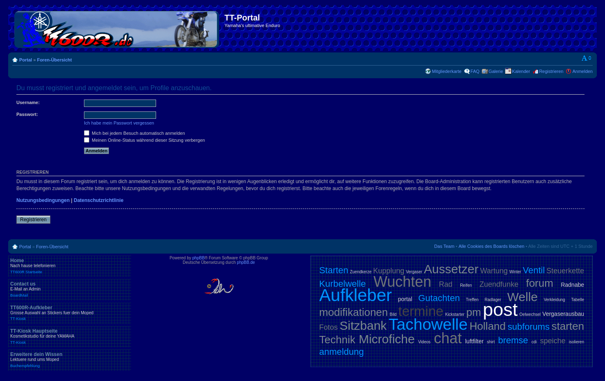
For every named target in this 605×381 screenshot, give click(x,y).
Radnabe (572, 284)
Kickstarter (455, 314)
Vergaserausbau (563, 314)
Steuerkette (565, 271)
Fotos (328, 327)
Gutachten (439, 298)
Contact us (69, 289)
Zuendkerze (361, 272)
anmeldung (341, 352)
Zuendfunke (499, 284)
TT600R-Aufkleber (69, 313)
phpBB (199, 258)
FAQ (475, 71)
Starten (333, 270)
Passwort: (27, 114)
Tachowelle (428, 324)
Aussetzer (451, 269)
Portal (25, 59)
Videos (424, 342)
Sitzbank (363, 325)
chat (448, 338)
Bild (393, 314)
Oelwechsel (530, 314)
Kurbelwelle (342, 284)
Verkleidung (554, 299)
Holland (487, 326)
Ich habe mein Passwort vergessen (119, 122)
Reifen (466, 285)
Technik (337, 339)
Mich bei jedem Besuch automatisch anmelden (134, 133)
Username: (28, 102)
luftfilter (474, 341)
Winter (515, 272)
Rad (446, 284)
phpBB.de (246, 262)
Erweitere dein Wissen (69, 360)
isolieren (576, 342)
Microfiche (387, 339)
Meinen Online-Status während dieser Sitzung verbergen (144, 140)
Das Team (444, 246)
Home (69, 266)
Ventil (534, 270)
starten (568, 326)
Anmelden (582, 71)
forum (539, 283)
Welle (522, 297)
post (500, 309)
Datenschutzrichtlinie (98, 200)
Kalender (521, 71)
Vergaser (414, 272)
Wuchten (402, 281)
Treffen (472, 299)
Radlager (493, 299)
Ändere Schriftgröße (587, 58)
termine (420, 311)
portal (405, 299)
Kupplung (388, 271)
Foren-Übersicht (54, 59)
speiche (552, 341)
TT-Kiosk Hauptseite (69, 336)
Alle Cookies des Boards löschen (491, 246)
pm (473, 312)
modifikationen (353, 312)
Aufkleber (355, 295)
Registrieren (551, 71)
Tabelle (577, 299)
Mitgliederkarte (446, 71)
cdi (534, 342)
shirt (491, 342)
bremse (513, 340)
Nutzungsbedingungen (43, 200)
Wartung (494, 271)
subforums (529, 327)
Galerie (496, 71)
